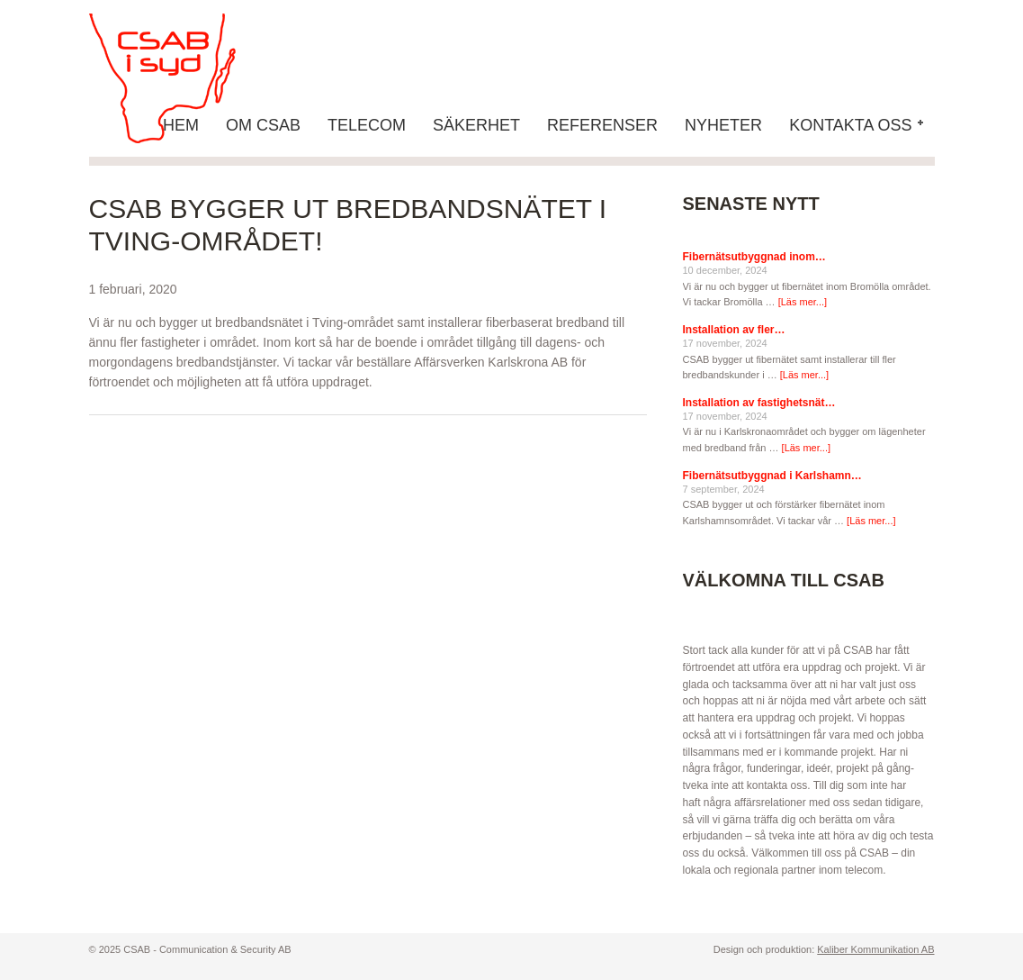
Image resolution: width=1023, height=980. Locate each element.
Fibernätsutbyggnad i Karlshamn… (772, 475)
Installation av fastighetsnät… (759, 402)
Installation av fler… (734, 329)
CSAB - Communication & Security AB (179, 78)
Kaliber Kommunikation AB (875, 949)
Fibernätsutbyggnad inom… (754, 256)
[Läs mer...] (802, 301)
